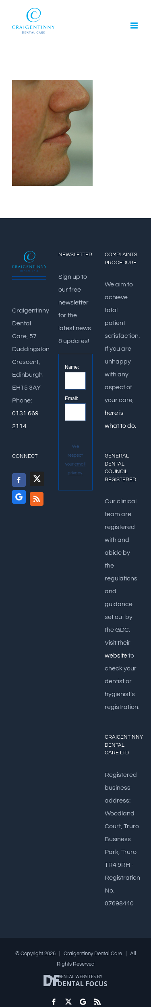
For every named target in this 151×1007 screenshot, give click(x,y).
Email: (71, 398)
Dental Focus (83, 983)
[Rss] (36, 499)
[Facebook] (19, 480)
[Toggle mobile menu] (134, 25)
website (116, 655)
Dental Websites (77, 976)
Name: (72, 367)
